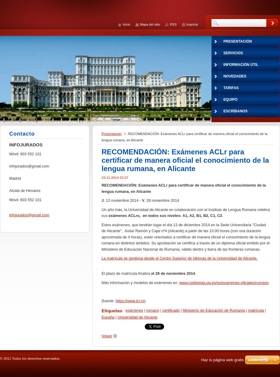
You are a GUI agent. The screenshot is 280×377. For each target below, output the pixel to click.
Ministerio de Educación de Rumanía (214, 310)
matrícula (256, 310)
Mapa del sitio (150, 24)
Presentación (112, 134)
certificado (171, 310)
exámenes (134, 310)
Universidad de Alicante (138, 317)
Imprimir (192, 24)
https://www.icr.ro (130, 301)
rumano (152, 310)
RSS (173, 24)
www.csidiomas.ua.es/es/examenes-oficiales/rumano (223, 282)
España (108, 317)
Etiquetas (112, 310)
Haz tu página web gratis (222, 360)
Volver (107, 336)
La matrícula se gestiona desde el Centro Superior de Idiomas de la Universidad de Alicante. (180, 258)
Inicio (126, 24)
